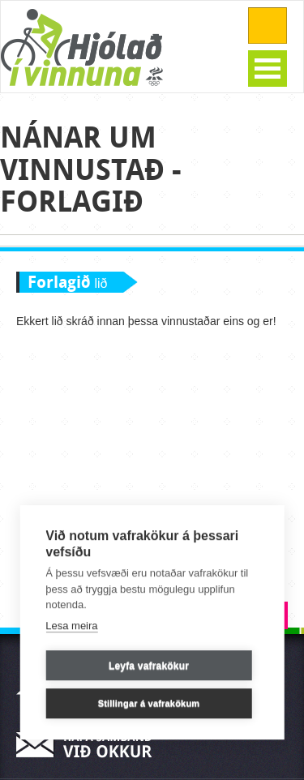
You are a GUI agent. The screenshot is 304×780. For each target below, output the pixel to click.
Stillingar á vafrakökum (149, 704)
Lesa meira (71, 625)
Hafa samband (89, 744)
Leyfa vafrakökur (149, 665)
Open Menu (267, 68)
